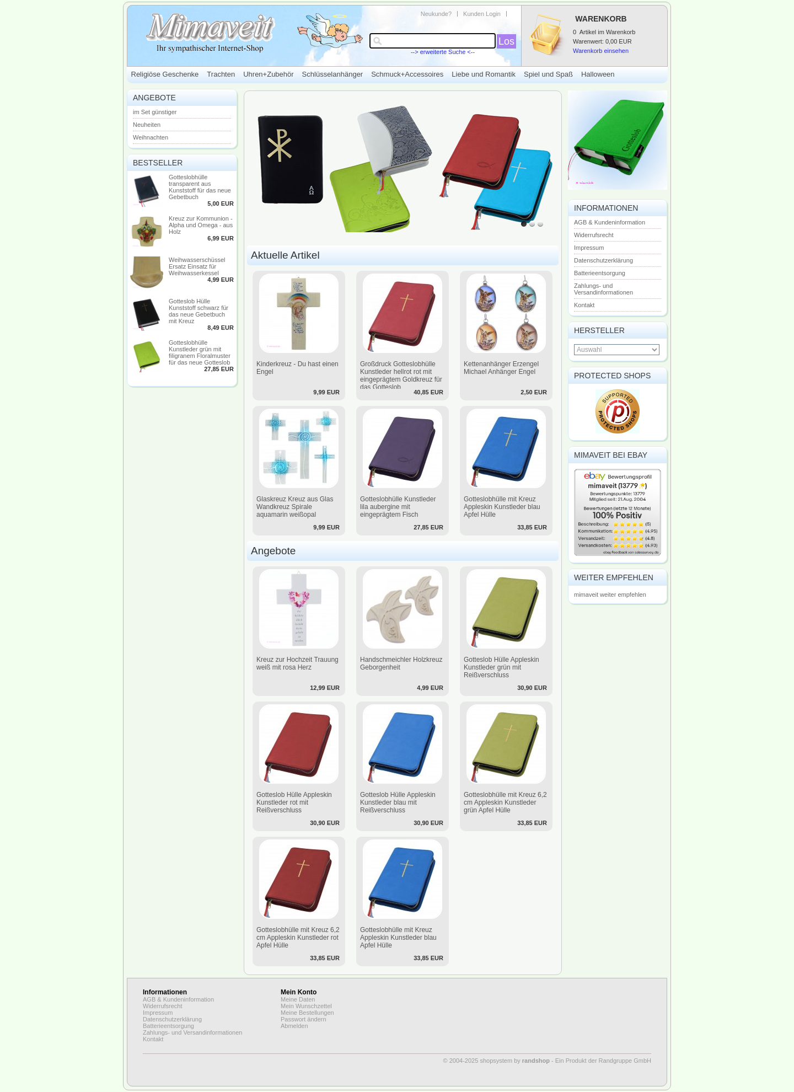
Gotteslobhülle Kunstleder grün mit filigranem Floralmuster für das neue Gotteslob (199, 352)
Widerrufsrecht (594, 235)
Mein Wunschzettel (306, 1006)
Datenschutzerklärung (603, 260)
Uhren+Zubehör (268, 74)
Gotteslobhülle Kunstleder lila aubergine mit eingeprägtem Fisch (398, 506)
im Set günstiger (154, 112)
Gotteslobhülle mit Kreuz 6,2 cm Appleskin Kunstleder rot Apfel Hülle (298, 937)
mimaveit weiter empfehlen (610, 594)
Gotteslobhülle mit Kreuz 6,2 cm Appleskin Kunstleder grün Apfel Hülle (505, 802)
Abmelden (294, 1026)
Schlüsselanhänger (332, 74)
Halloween (598, 74)
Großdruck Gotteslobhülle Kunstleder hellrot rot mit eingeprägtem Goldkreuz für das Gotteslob (401, 375)
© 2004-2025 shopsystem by (496, 1060)
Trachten (221, 74)
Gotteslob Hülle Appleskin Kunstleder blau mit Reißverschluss (398, 802)
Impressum (589, 247)
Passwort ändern (303, 1019)
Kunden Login (482, 13)
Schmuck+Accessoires (407, 74)
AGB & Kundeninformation (609, 222)
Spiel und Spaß (548, 74)
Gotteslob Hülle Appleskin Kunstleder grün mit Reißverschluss (501, 667)
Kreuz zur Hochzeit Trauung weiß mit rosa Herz (297, 663)
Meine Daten (298, 999)
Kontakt (584, 305)
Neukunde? (436, 13)
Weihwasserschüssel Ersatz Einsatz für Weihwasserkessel (197, 266)
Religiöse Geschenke (165, 74)
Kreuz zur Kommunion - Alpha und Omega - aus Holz (201, 225)
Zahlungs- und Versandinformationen (603, 289)
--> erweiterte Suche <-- (443, 52)
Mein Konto (298, 992)
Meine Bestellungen (307, 1012)
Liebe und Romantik (484, 74)
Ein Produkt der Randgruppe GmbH (603, 1060)
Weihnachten (150, 137)
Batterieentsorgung (599, 273)
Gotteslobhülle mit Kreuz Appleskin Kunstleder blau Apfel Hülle (502, 506)
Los (506, 41)
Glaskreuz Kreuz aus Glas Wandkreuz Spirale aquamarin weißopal (294, 506)
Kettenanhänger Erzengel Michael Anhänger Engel (501, 368)
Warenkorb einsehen (601, 50)
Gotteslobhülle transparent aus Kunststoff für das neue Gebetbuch (200, 187)
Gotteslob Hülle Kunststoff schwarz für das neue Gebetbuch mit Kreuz (198, 311)
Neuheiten (146, 124)
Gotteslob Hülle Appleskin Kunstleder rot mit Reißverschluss (294, 802)
